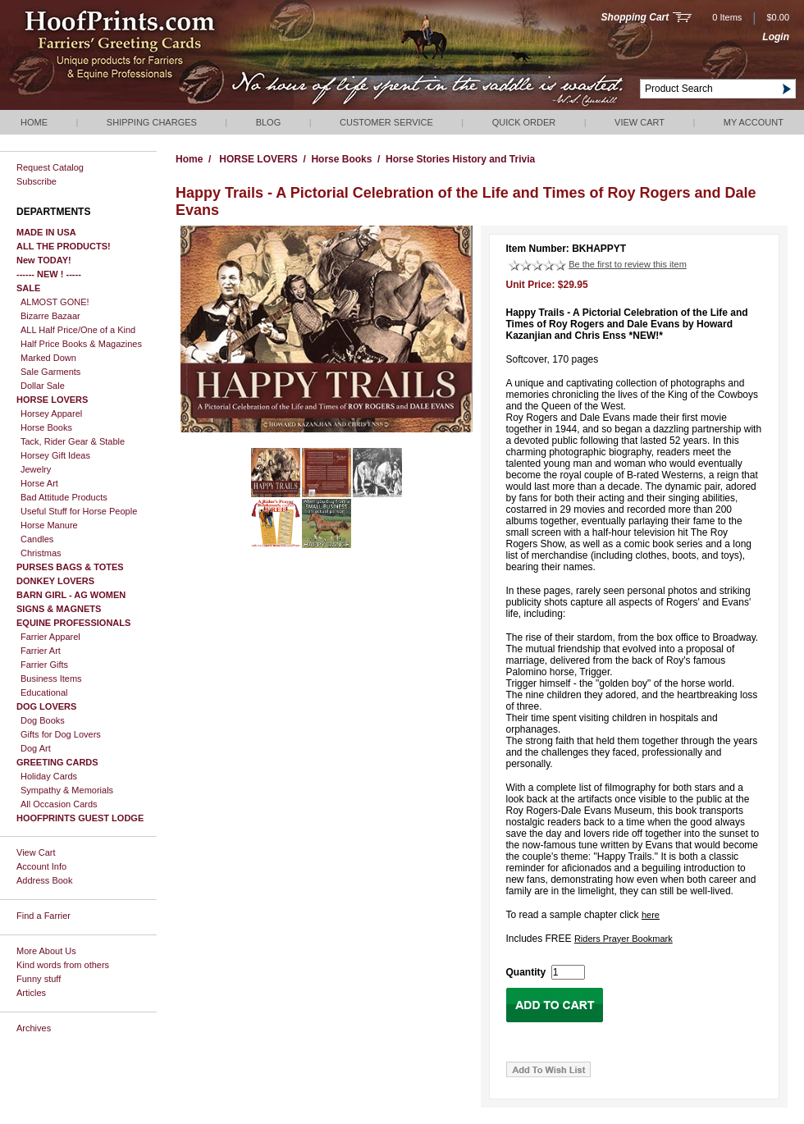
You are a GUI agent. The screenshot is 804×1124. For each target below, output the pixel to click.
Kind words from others (62, 965)
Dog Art (36, 748)
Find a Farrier (43, 916)
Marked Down (48, 358)
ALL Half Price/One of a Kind (78, 330)
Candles (37, 539)
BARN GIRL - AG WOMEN (71, 595)
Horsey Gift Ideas (55, 455)
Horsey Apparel (51, 413)
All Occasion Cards (59, 804)
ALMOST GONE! (55, 302)
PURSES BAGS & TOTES (70, 567)
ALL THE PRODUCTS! (63, 246)
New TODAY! (43, 260)
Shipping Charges (152, 122)
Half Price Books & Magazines (81, 344)
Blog (268, 122)
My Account (753, 122)
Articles (31, 993)
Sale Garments (50, 372)
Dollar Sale (43, 386)
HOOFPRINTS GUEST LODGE (80, 818)
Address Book (44, 880)
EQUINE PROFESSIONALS (73, 623)
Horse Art (39, 483)
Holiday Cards (49, 776)
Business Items (51, 678)
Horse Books (46, 427)
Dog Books (43, 720)
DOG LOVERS (46, 706)
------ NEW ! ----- (48, 274)
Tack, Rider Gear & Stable (73, 441)
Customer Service (386, 122)
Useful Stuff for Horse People (79, 511)
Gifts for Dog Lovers (61, 734)
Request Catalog (50, 167)
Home (34, 122)
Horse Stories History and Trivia (460, 159)
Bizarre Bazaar (50, 316)
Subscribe (36, 181)
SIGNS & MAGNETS (58, 609)
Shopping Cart (635, 17)
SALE (28, 288)
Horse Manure (49, 525)
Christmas (41, 553)
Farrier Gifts (44, 664)
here (651, 915)
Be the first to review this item (628, 264)
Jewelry (36, 469)
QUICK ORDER (524, 122)
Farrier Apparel (50, 637)
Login (775, 37)
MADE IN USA (46, 232)
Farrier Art (41, 651)
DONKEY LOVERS (55, 581)
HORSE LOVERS (52, 399)
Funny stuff (38, 979)
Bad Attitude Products (64, 497)
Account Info (41, 866)
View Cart (639, 122)
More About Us (46, 951)
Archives (33, 1028)
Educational (44, 692)
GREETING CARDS (57, 762)
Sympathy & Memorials (67, 790)
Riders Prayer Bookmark (623, 939)
